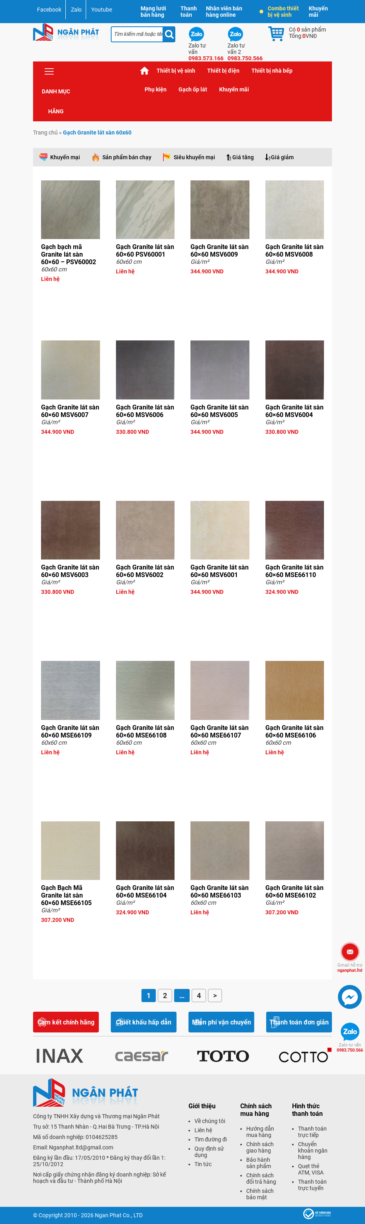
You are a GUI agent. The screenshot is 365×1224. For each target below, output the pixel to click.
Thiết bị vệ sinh (176, 70)
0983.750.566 (350, 1047)
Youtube (101, 9)
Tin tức (203, 1164)
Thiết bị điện (223, 70)
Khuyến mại (65, 157)
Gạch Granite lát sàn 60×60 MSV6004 (294, 411)
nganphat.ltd (350, 968)
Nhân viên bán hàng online (224, 11)
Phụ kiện (156, 89)
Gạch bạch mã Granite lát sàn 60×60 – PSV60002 (68, 254)
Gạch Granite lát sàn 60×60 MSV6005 (219, 411)
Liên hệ (203, 1130)
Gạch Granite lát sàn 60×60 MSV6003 (70, 571)
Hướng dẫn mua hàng (260, 1131)
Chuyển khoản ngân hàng (313, 1150)
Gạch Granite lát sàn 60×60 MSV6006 (145, 411)
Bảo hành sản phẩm (258, 1163)
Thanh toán (189, 11)
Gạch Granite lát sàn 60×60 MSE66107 (219, 731)
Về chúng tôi (209, 1121)
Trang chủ (145, 70)
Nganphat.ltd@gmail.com (81, 1147)
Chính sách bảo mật (260, 1194)
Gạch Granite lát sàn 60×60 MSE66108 (145, 731)
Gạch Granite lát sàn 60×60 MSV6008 (294, 250)
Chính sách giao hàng (260, 1147)
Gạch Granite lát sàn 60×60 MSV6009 (219, 250)
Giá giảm (282, 157)
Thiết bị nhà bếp (271, 70)
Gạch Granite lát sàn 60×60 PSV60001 (145, 250)
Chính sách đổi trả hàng (261, 1178)
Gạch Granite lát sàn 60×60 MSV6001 (219, 571)
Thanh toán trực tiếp (312, 1131)
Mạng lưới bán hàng (153, 11)
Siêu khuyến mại (194, 157)
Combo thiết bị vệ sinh (279, 11)
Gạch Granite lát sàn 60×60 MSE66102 (294, 891)
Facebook (49, 9)
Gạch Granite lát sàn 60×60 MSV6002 (145, 571)
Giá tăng (243, 157)
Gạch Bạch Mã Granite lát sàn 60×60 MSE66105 (66, 895)
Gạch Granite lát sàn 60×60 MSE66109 (70, 731)
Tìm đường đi (210, 1139)
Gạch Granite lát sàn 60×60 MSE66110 (294, 571)
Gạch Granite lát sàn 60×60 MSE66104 (145, 891)
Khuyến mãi (318, 11)
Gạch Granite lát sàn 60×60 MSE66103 (219, 891)
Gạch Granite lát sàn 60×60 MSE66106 (294, 731)
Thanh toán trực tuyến (312, 1185)
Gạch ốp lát (193, 89)
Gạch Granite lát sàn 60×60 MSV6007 (70, 411)
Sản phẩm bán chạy (126, 157)
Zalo (76, 9)
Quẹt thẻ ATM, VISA (311, 1169)
